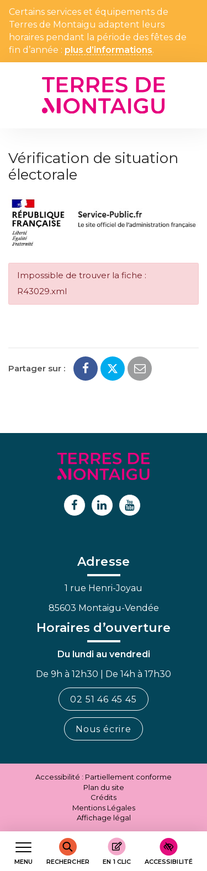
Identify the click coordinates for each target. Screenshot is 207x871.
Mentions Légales (103, 807)
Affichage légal (104, 817)
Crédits (103, 797)
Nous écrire (103, 729)
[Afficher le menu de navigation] (23, 851)
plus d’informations (108, 50)
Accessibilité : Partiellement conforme (103, 776)
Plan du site (103, 787)
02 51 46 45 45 (103, 699)
